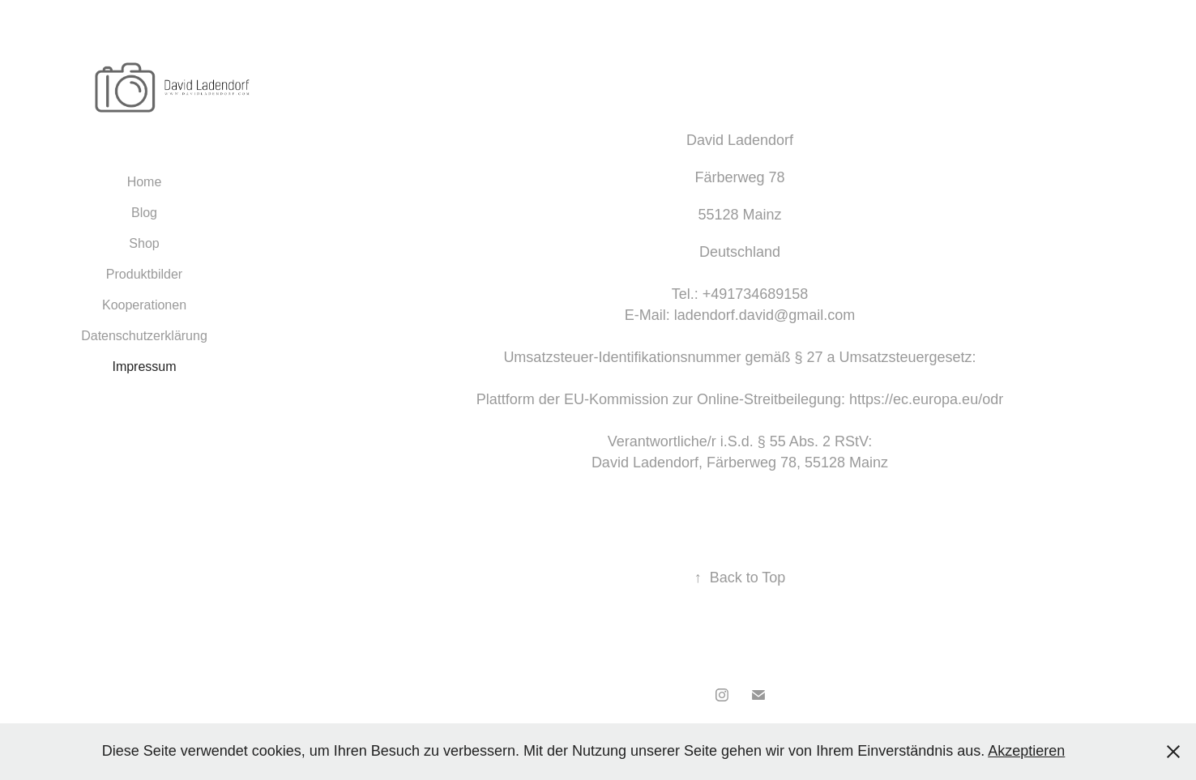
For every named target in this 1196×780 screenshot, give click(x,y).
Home (144, 182)
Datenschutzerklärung (144, 336)
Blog (144, 213)
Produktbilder (144, 274)
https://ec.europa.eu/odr (926, 399)
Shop (144, 243)
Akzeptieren (1026, 751)
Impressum (144, 366)
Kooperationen (144, 305)
